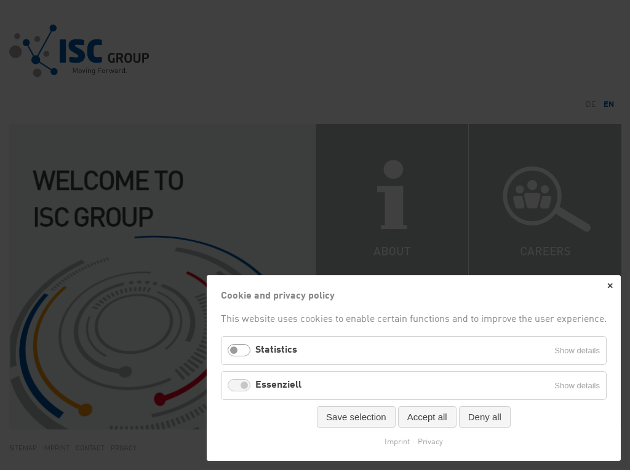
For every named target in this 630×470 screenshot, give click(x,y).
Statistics (276, 350)
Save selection (356, 417)
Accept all (427, 417)
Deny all (484, 417)
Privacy (430, 442)
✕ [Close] (610, 286)
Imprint (397, 442)
